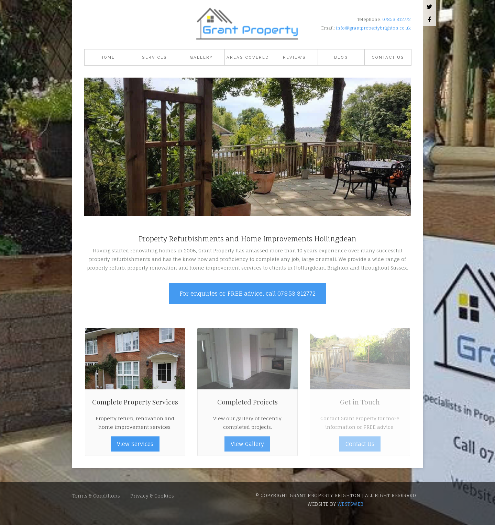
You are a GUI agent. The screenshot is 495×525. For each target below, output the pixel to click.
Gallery (201, 57)
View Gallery (247, 444)
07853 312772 (396, 19)
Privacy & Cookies (152, 496)
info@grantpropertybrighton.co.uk (373, 28)
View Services (135, 444)
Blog (341, 57)
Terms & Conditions (96, 496)
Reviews (294, 57)
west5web (351, 504)
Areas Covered (248, 57)
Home (107, 57)
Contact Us (388, 57)
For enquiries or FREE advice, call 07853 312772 (247, 293)
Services (154, 57)
